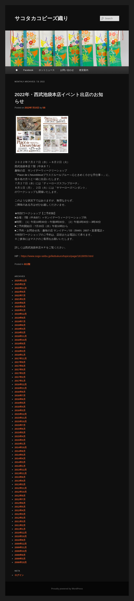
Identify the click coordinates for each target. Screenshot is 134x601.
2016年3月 (20, 410)
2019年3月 (20, 332)
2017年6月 (20, 366)
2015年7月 (20, 425)
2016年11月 (21, 388)
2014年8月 (20, 451)
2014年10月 (21, 447)
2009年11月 (21, 547)
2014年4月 (20, 458)
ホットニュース (47, 70)
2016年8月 (20, 391)
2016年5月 (20, 403)
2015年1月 (20, 443)
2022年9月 (20, 292)
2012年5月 (20, 506)
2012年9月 (20, 495)
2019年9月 (20, 317)
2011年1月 (20, 529)
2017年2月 (20, 377)
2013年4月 (20, 480)
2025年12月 (21, 280)
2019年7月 (20, 321)
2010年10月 (21, 536)
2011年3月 (20, 521)
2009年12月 (21, 543)
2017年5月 (20, 369)
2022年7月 (20, 295)
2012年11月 (21, 488)
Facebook (28, 70)
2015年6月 (20, 429)
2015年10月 (21, 421)
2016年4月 (20, 406)
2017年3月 (20, 373)
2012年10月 (21, 491)
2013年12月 (21, 469)
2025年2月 (20, 284)
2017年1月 (20, 380)
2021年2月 (20, 299)
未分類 (27, 264)
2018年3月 (20, 351)
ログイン (19, 575)
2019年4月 (20, 329)
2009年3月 (20, 558)
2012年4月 (20, 510)
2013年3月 (20, 484)
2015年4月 (20, 436)
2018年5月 (20, 347)
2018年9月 (20, 343)
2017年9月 (20, 362)
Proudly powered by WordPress (67, 588)
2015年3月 (20, 440)
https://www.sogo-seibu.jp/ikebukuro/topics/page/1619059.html (57, 256)
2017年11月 (21, 358)
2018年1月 (20, 354)
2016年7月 (20, 395)
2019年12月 (21, 314)
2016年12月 (21, 384)
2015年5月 (20, 432)
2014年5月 (20, 454)
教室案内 (83, 70)
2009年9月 (20, 555)
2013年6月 (20, 477)
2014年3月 (20, 462)
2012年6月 (20, 503)
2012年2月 (20, 517)
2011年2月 (20, 525)
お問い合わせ (67, 70)
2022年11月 (21, 288)
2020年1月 (20, 310)
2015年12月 (21, 414)
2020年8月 (20, 303)
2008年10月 (21, 562)
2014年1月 (20, 466)
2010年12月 (21, 532)
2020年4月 (20, 306)
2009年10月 (21, 551)
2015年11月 (21, 417)
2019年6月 (20, 325)
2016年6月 (20, 399)
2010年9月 (20, 540)
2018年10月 (21, 340)
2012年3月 (20, 514)
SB (43, 107)
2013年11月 (21, 473)
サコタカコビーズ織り (41, 18)
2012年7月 (20, 499)
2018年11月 (21, 336)
